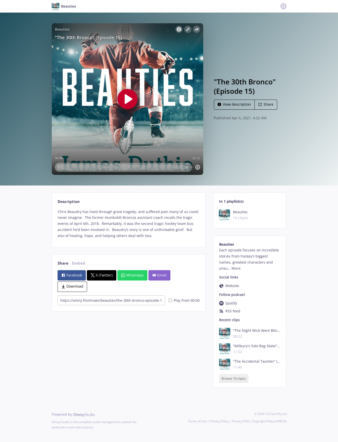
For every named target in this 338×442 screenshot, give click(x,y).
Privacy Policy (219, 421)
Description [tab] (69, 201)
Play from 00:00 (184, 300)
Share (265, 104)
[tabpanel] (129, 224)
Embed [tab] (78, 263)
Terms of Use (197, 421)
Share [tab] (63, 263)
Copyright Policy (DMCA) (269, 421)
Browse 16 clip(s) (234, 378)
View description (234, 104)
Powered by (73, 414)
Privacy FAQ (240, 421)
